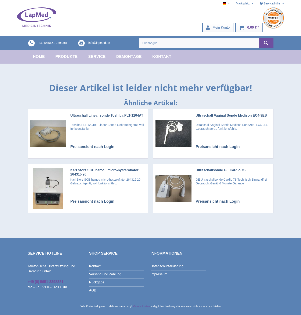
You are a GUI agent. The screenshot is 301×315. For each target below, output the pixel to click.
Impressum (159, 274)
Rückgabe (96, 282)
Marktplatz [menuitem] (243, 3)
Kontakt (95, 266)
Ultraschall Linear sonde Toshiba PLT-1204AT (106, 115)
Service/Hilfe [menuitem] (270, 3)
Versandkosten (141, 306)
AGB (92, 290)
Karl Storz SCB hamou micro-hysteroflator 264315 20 (104, 172)
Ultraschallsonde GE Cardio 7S (221, 170)
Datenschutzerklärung (167, 266)
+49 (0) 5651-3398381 (46, 282)
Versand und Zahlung (105, 274)
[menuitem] (218, 27)
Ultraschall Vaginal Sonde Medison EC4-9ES (231, 115)
